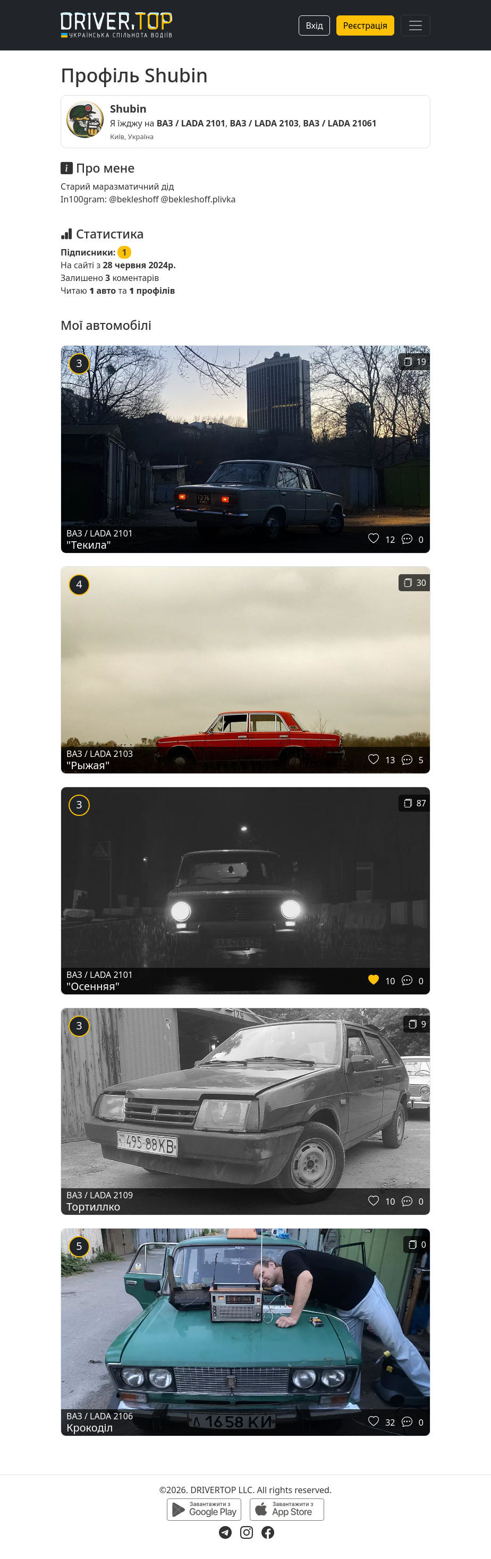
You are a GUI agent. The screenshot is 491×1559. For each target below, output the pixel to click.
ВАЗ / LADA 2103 (264, 123)
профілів (152, 290)
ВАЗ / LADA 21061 (340, 123)
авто (102, 290)
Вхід (314, 25)
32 (390, 1422)
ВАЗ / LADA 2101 (191, 123)
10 (390, 981)
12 (390, 540)
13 (390, 760)
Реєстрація (365, 25)
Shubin (128, 108)
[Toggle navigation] (415, 25)
